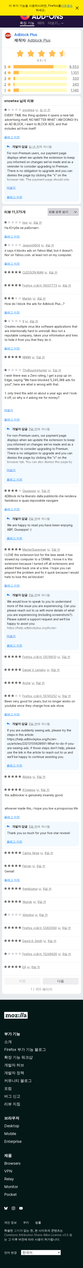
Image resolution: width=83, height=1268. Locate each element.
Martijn (27, 298)
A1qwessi (28, 790)
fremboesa (30, 889)
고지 (17, 1230)
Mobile (10, 1133)
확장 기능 (27, 23)
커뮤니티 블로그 (18, 1080)
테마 (41, 23)
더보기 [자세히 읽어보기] (11, 187)
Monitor (11, 1186)
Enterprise (13, 1141)
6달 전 (55, 670)
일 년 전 (45, 110)
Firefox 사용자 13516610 (39, 657)
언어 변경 (10, 1252)
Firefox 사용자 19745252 (39, 696)
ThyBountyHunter (34, 370)
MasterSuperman (34, 549)
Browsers (12, 1163)
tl (23, 321)
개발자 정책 (14, 1073)
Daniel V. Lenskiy (34, 670)
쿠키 (26, 1222)
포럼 (8, 1088)
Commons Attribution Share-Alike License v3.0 (36, 1235)
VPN (8, 1171)
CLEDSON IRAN (32, 272)
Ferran (26, 866)
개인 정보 (10, 1222)
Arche (26, 683)
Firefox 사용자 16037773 (39, 285)
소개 (8, 1041)
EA (24, 967)
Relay (9, 1179)
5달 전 (40, 357)
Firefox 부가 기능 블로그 (25, 1049)
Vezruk (27, 902)
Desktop (11, 1126)
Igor (25, 222)
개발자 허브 (14, 1065)
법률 (38, 1222)
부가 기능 (12, 1034)
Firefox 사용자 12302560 (39, 928)
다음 (60, 981)
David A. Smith (32, 941)
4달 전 (37, 222)
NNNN (26, 357)
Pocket (10, 1194)
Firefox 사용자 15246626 (39, 954)
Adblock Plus (25, 34)
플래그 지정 (12, 137)
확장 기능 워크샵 (18, 1057)
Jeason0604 (31, 245)
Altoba (26, 777)
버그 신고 (12, 1096)
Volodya (28, 915)
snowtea (28, 110)
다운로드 (67, 5)
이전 (22, 981)
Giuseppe (29, 491)
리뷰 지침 (12, 1104)
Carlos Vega (30, 853)
